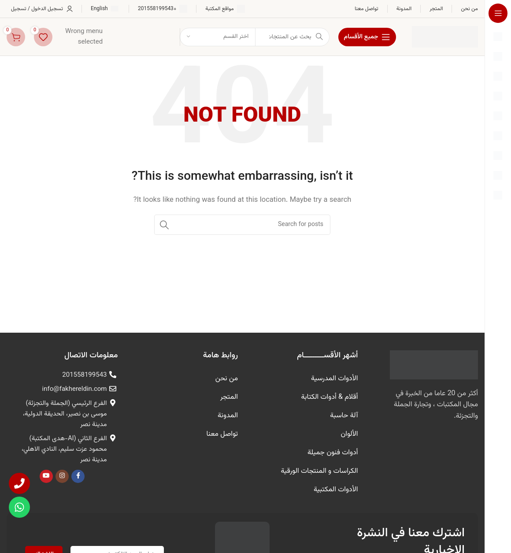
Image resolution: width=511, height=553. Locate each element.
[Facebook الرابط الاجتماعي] (78, 476)
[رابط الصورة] (434, 365)
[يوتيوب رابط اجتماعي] (46, 476)
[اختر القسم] (218, 37)
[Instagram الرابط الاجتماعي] (62, 476)
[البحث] (242, 225)
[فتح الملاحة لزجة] (367, 37)
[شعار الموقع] (445, 37)
